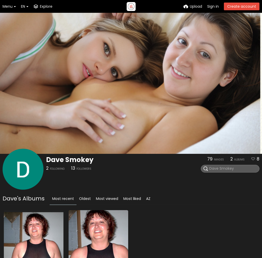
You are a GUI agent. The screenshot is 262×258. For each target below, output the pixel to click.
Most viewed (107, 198)
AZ (148, 198)
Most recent (63, 198)
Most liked (132, 198)
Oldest (85, 198)
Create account (241, 6)
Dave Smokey (69, 159)
